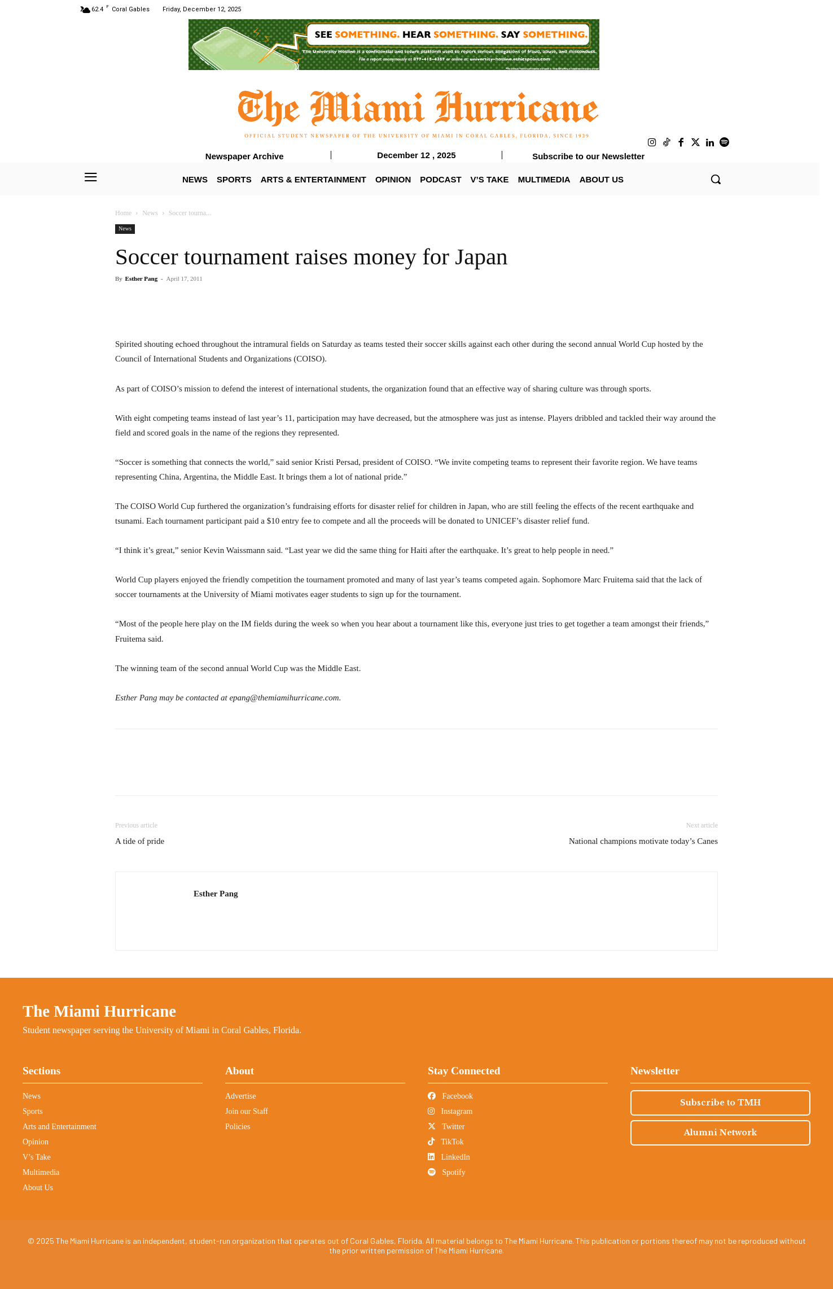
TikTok (446, 1142)
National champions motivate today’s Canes (643, 841)
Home (123, 213)
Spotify (447, 1172)
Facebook (450, 1096)
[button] (715, 179)
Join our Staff (246, 1111)
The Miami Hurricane (99, 1011)
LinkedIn (449, 1157)
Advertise (240, 1096)
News (149, 213)
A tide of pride (139, 841)
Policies (237, 1126)
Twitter (446, 1126)
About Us (38, 1187)
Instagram (450, 1111)
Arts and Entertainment (60, 1126)
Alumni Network (720, 1132)
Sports (33, 1111)
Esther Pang (141, 278)
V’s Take (37, 1157)
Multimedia (41, 1172)
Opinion (36, 1142)
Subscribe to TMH (720, 1103)
